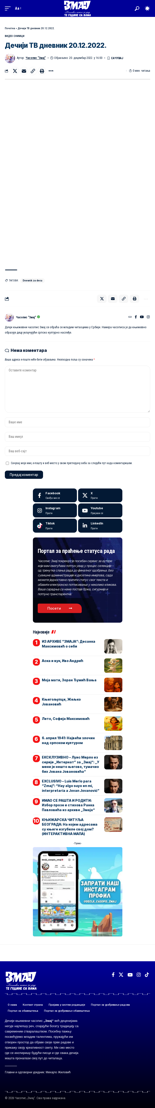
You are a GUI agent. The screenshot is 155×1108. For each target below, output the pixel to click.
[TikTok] (147, 975)
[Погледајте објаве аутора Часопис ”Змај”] (9, 317)
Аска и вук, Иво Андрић (62, 661)
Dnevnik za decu (32, 280)
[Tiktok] (55, 526)
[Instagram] (148, 317)
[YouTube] (142, 317)
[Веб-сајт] (130, 317)
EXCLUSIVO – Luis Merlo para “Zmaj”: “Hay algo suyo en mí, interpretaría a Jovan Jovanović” (70, 786)
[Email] (24, 71)
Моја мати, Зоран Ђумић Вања (69, 680)
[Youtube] (100, 510)
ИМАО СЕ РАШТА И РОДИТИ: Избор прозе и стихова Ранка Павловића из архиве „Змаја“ (68, 805)
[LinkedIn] (100, 526)
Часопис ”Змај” (36, 58)
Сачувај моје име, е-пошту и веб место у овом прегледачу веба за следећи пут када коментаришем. (72, 463)
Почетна (10, 28)
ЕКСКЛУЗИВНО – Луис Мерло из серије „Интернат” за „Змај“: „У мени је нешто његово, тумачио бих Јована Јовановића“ (70, 764)
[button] (9, 8)
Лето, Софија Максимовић (65, 719)
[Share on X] (15, 71)
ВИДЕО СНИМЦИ (14, 36)
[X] (100, 495)
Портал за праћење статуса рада (76, 551)
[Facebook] (135, 317)
